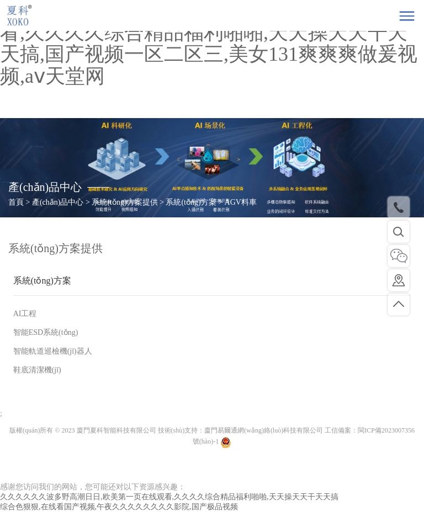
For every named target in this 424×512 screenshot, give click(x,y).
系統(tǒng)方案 (42, 280)
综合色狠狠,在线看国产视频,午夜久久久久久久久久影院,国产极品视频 (119, 507)
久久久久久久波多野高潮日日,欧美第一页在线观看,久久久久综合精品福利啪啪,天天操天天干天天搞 (169, 497)
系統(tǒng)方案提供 (55, 248)
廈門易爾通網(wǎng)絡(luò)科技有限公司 (263, 430)
